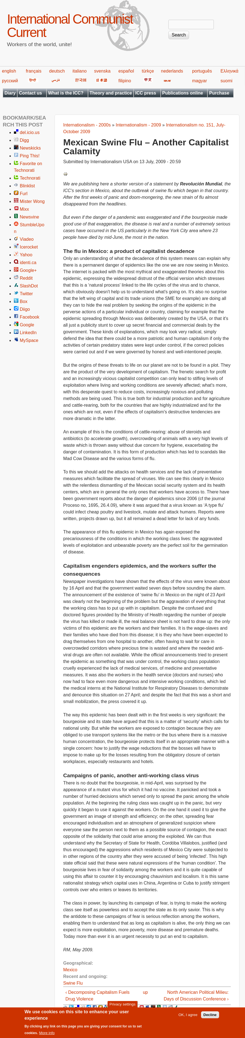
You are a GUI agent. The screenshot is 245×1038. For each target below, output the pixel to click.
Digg (24, 140)
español (126, 71)
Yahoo (26, 254)
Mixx (24, 209)
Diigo (25, 309)
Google (27, 324)
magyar (199, 80)
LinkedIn (28, 332)
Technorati (30, 178)
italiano (80, 71)
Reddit (26, 278)
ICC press (145, 93)
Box (24, 301)
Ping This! (30, 155)
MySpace (29, 340)
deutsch (57, 71)
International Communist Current (70, 26)
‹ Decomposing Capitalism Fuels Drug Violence (97, 995)
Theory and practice (111, 93)
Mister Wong (32, 201)
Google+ (28, 270)
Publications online (182, 93)
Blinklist (27, 185)
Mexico (70, 969)
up (145, 992)
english (9, 71)
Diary (10, 93)
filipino (124, 80)
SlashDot (29, 286)
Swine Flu (73, 983)
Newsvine (29, 217)
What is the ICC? (66, 93)
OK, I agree (187, 1017)
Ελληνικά (229, 71)
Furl (24, 193)
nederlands (172, 71)
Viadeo (27, 239)
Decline (210, 1017)
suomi (226, 80)
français (33, 71)
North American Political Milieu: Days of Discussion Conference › (196, 995)
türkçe (148, 71)
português (202, 71)
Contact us (30, 93)
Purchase (219, 93)
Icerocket (29, 247)
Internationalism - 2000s (87, 125)
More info (47, 1036)
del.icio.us (30, 132)
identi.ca (28, 262)
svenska (102, 71)
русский (10, 80)
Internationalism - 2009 (138, 125)
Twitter (26, 293)
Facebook (29, 317)
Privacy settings (122, 1007)
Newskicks (30, 148)
